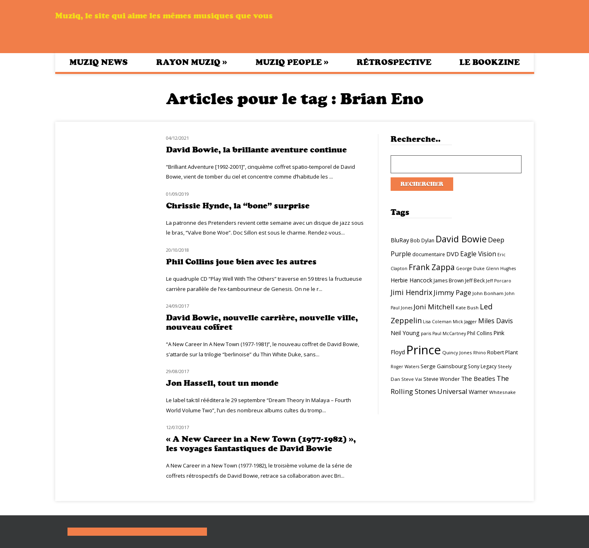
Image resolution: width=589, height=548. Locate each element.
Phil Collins (479, 333)
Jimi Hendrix (411, 292)
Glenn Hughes (501, 268)
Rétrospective (394, 62)
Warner (478, 392)
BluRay (400, 240)
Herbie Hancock (411, 280)
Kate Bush (467, 307)
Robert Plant (502, 352)
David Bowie (461, 239)
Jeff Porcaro (498, 281)
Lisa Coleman (437, 321)
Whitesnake (502, 392)
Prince (423, 350)
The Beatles (478, 378)
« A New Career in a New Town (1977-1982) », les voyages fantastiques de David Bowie (261, 443)
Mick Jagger (465, 321)
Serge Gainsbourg (443, 366)
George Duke (470, 268)
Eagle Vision (478, 253)
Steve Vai (411, 379)
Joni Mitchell (434, 306)
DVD (452, 254)
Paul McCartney (449, 333)
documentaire (428, 254)
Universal (452, 391)
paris (426, 333)
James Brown (449, 280)
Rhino (479, 353)
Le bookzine (489, 62)
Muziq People (292, 62)
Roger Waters (405, 366)
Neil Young (405, 333)
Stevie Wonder (441, 378)
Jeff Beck (475, 280)
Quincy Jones (457, 352)
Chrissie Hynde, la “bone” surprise (238, 205)
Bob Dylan (422, 240)
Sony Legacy (482, 366)
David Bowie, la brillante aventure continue (256, 149)
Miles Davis (495, 320)
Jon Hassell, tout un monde (222, 383)
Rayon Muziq (191, 62)
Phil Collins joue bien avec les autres (241, 261)
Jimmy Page (452, 292)
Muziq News (99, 62)
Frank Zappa (432, 267)
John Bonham (488, 293)
